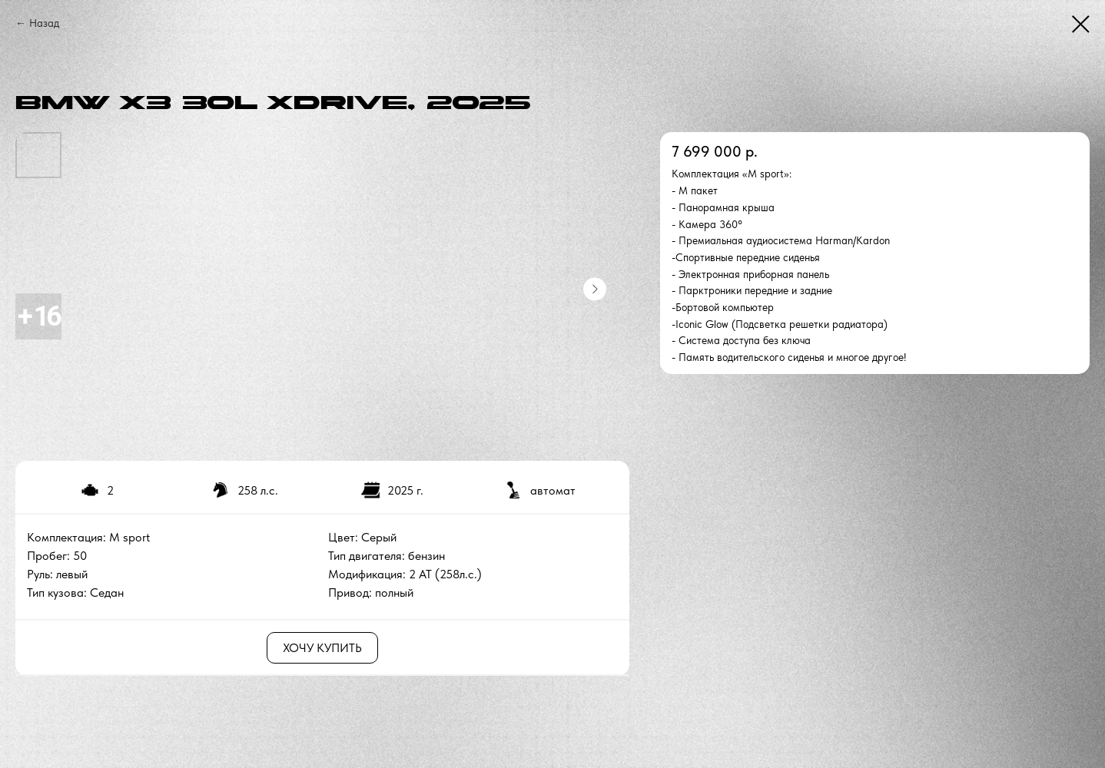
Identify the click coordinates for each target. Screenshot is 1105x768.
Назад (44, 23)
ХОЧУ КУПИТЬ (322, 648)
